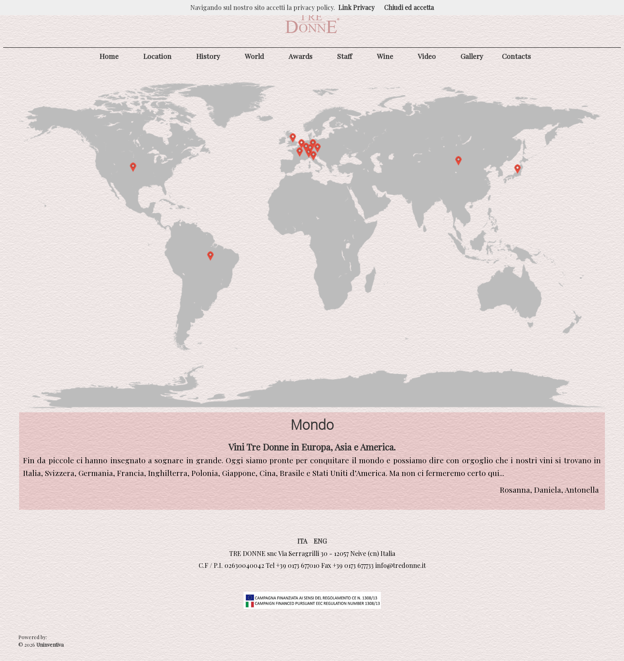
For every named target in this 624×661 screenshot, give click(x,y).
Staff (344, 55)
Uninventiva (49, 644)
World (254, 55)
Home (109, 55)
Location (157, 55)
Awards (300, 55)
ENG (320, 541)
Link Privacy (356, 7)
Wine (385, 55)
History (208, 55)
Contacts (516, 55)
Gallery (471, 55)
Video (427, 55)
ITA (302, 541)
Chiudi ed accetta (409, 7)
